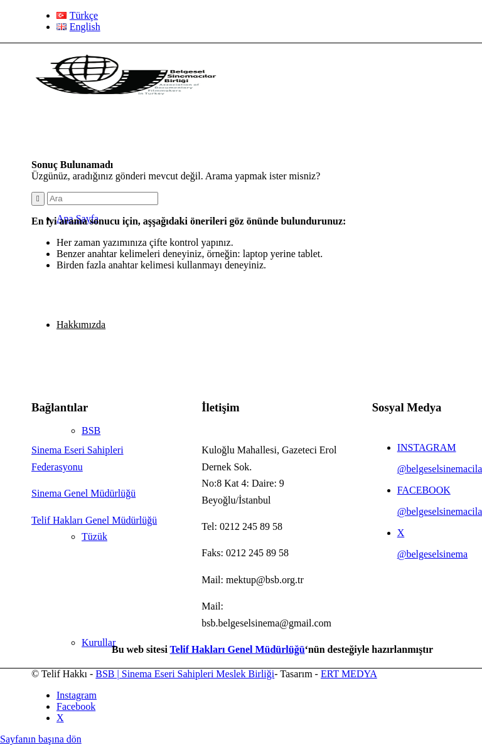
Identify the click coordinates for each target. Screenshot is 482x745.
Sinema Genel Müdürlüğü (83, 493)
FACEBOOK (424, 490)
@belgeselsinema (432, 554)
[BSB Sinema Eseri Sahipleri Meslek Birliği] (125, 102)
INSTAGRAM (426, 447)
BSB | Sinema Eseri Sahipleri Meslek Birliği (184, 673)
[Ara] (102, 198)
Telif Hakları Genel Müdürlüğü (94, 520)
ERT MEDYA (349, 673)
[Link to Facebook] (75, 706)
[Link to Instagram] (76, 695)
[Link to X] (60, 717)
